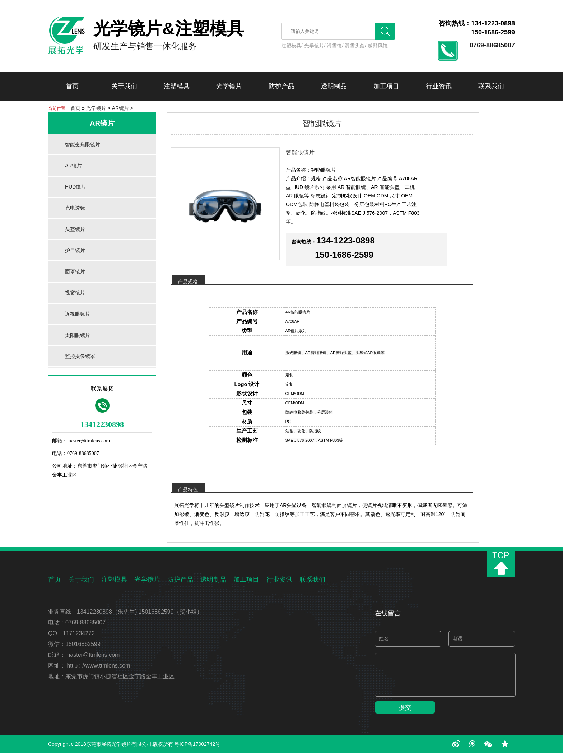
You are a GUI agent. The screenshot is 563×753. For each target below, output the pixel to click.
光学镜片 (229, 86)
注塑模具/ (292, 45)
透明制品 (334, 86)
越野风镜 (378, 45)
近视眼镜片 (77, 314)
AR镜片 (120, 108)
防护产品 (281, 86)
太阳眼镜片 (77, 335)
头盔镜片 (75, 229)
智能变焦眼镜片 (82, 144)
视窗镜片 (75, 293)
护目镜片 (75, 250)
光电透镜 (75, 208)
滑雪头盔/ (355, 45)
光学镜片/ (315, 45)
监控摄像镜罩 (80, 356)
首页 (72, 86)
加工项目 (386, 86)
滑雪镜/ (335, 45)
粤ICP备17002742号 (197, 744)
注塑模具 (177, 86)
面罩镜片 (75, 271)
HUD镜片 (75, 187)
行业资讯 (439, 86)
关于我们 (124, 86)
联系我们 (491, 86)
